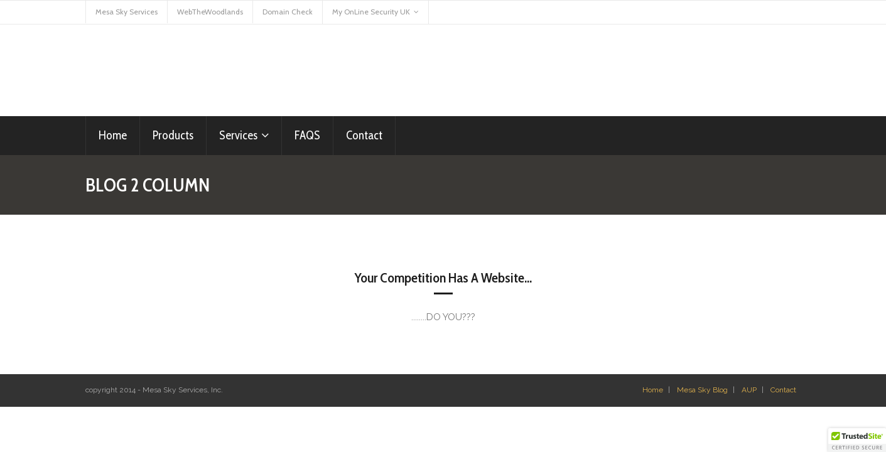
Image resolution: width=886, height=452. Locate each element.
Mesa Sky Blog (702, 389)
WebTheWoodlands (210, 11)
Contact (783, 389)
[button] (857, 440)
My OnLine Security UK (371, 11)
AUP (749, 389)
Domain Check (287, 11)
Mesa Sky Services (126, 11)
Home (652, 389)
